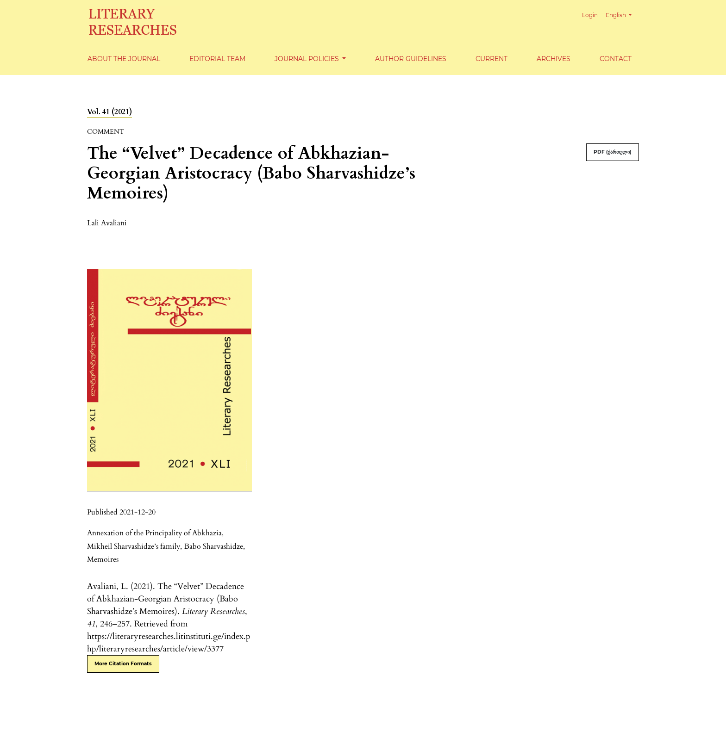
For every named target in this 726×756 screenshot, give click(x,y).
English (622, 14)
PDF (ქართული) (613, 152)
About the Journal (124, 59)
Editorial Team (217, 59)
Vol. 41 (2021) (109, 112)
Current (491, 59)
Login (590, 15)
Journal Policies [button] (308, 59)
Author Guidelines (410, 59)
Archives (553, 59)
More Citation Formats (123, 664)
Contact (616, 59)
